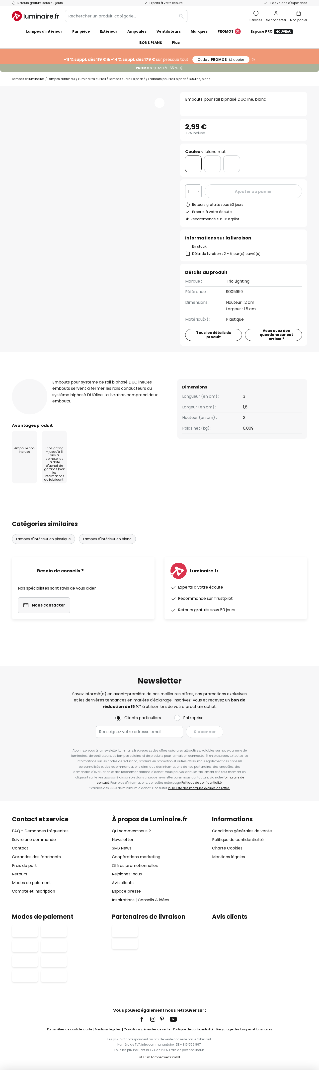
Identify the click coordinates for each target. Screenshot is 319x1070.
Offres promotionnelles (135, 865)
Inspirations (123, 900)
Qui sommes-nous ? (131, 831)
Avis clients (123, 379)
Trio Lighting (237, 281)
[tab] (23, 378)
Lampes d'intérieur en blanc (107, 548)
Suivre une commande (34, 839)
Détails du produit (69, 379)
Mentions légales (228, 857)
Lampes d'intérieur (61, 79)
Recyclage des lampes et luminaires (244, 1029)
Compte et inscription (33, 891)
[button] (159, 103)
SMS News (121, 848)
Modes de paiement (31, 883)
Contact (20, 848)
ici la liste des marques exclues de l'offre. (199, 788)
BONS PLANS (150, 42)
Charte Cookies (227, 848)
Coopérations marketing (136, 857)
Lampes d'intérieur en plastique (43, 548)
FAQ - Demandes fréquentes (40, 831)
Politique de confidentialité (201, 782)
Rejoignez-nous (127, 874)
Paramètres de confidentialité (69, 1029)
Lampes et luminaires (28, 79)
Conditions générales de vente (242, 831)
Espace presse (126, 891)
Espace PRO (272, 31)
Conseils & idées (153, 900)
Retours (19, 874)
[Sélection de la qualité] (193, 191)
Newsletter (123, 839)
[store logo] (35, 16)
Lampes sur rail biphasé (127, 79)
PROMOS (229, 31)
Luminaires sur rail (92, 79)
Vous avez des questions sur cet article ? (276, 335)
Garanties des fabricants (36, 857)
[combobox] (126, 16)
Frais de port (24, 865)
